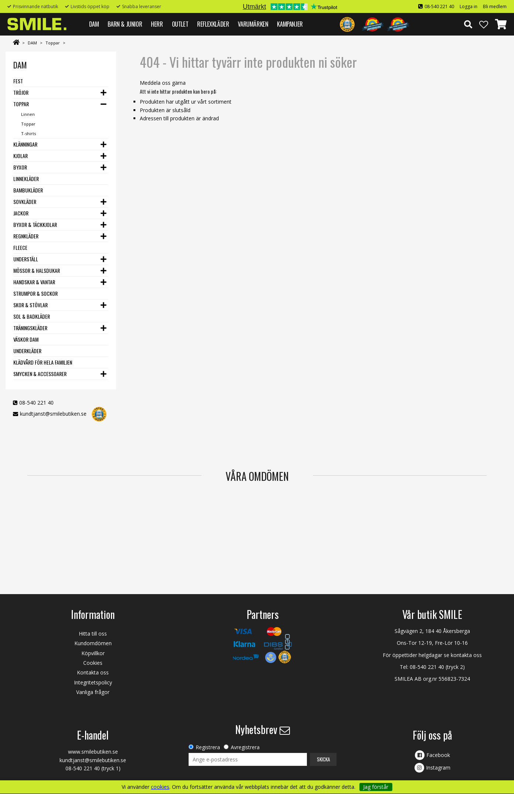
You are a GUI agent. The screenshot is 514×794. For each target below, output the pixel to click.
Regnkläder (25, 236)
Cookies (92, 662)
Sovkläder (24, 201)
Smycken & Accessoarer (40, 374)
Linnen (28, 114)
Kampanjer (289, 24)
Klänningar (25, 144)
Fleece (20, 247)
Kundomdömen (93, 643)
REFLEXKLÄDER (213, 24)
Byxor (20, 167)
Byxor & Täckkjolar (35, 224)
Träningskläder (30, 328)
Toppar (52, 43)
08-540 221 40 (439, 6)
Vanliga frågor (92, 692)
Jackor (20, 213)
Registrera (208, 747)
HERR (157, 24)
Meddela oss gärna (163, 82)
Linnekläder (26, 178)
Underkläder (27, 351)
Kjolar (20, 156)
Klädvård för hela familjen (42, 362)
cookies (160, 787)
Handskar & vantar (34, 282)
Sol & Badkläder (31, 316)
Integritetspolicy (93, 682)
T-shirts (28, 133)
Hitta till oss (93, 633)
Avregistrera (245, 747)
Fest (18, 81)
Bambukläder (28, 190)
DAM (94, 24)
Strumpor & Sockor (35, 293)
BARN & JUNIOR (125, 24)
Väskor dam (25, 339)
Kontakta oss (93, 672)
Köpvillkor (93, 653)
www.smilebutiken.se (93, 751)
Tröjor (20, 92)
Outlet (180, 24)
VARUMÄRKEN (253, 24)
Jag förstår (375, 786)
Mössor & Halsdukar (36, 270)
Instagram (438, 767)
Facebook (438, 754)
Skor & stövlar (30, 305)
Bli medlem (495, 6)
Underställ (25, 259)
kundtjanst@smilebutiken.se (53, 413)
